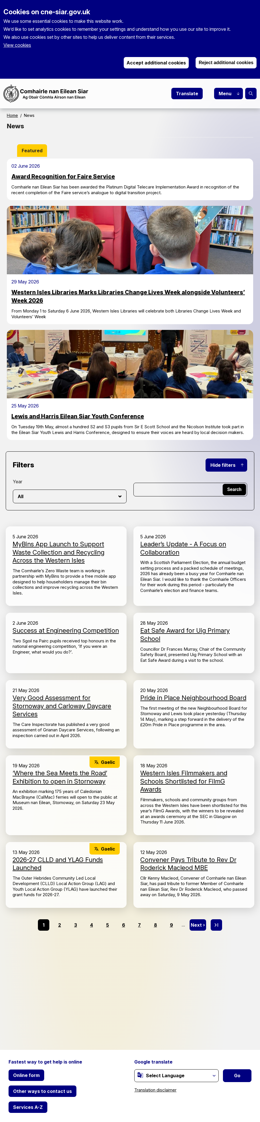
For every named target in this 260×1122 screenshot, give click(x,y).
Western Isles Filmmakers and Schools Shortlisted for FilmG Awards (183, 781)
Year (17, 481)
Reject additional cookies (226, 62)
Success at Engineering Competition (66, 630)
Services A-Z (28, 1107)
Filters (23, 465)
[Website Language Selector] (176, 1075)
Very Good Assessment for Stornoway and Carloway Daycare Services (62, 706)
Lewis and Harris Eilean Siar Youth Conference (77, 416)
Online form (26, 1075)
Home (12, 115)
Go (237, 1075)
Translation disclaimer (155, 1090)
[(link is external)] (140, 1075)
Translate (187, 93)
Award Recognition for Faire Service (63, 176)
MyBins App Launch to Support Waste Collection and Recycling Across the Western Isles (58, 552)
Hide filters (222, 465)
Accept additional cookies (156, 63)
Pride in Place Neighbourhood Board (193, 697)
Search (251, 93)
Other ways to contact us (42, 1091)
